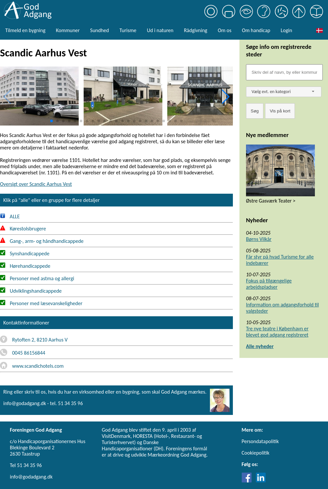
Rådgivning (195, 30)
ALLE (10, 216)
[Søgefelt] (284, 72)
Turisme (127, 30)
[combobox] (283, 92)
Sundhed (99, 30)
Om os (225, 30)
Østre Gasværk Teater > (271, 201)
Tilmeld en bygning (25, 30)
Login (286, 30)
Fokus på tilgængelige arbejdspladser (269, 284)
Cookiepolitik (256, 453)
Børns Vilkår (259, 239)
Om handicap (256, 30)
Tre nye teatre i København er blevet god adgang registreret (277, 331)
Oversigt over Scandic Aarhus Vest (36, 184)
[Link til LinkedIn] (261, 481)
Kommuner (67, 30)
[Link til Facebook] (248, 481)
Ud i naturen (160, 30)
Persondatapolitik (260, 441)
